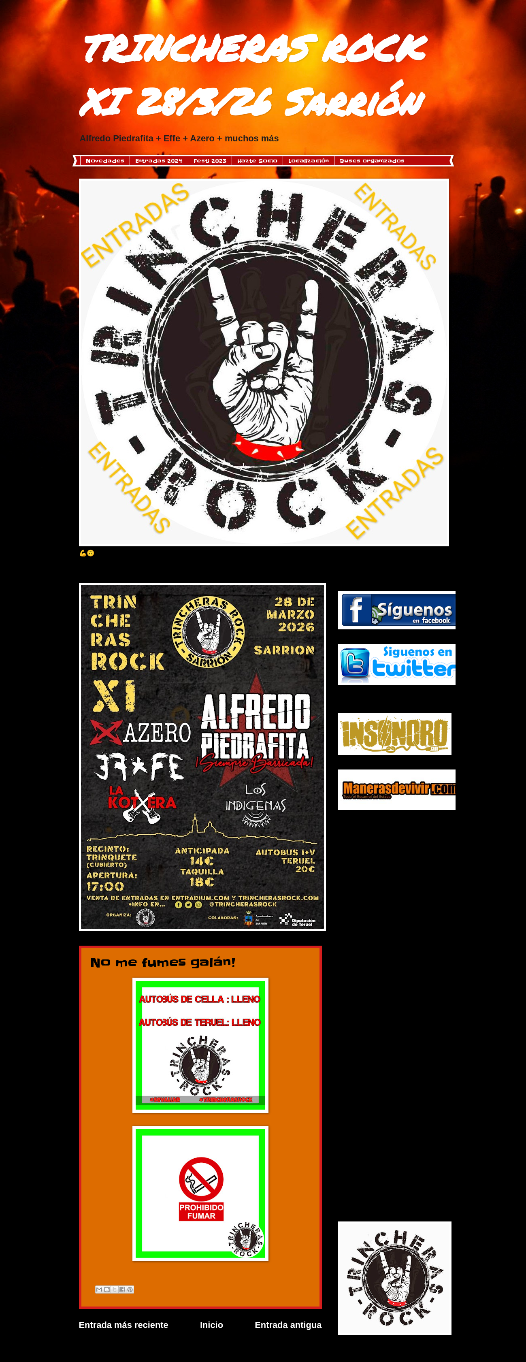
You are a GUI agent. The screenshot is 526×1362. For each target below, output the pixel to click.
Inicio (211, 1325)
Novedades (105, 160)
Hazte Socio (257, 160)
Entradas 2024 (159, 160)
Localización (308, 160)
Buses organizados (372, 160)
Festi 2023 (210, 160)
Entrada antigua (288, 1325)
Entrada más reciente (123, 1325)
